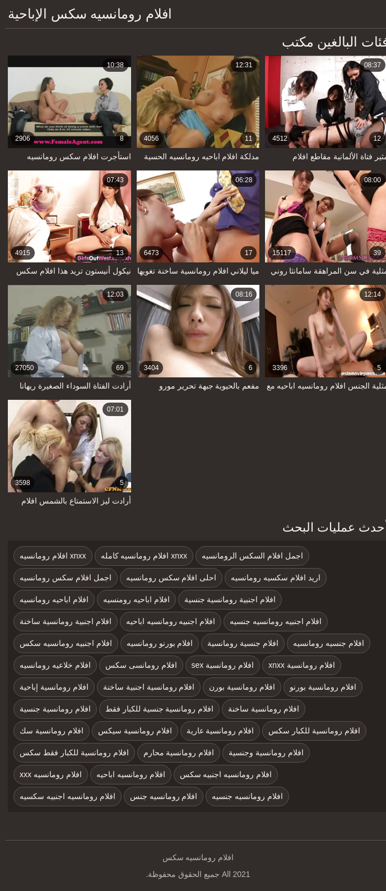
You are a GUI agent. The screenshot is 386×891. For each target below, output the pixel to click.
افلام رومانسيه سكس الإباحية (85, 13)
